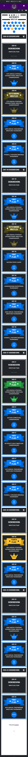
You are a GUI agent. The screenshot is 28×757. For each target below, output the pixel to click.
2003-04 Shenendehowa (11, 670)
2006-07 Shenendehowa (11, 353)
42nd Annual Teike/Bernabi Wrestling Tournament (14, 313)
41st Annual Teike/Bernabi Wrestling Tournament (14, 470)
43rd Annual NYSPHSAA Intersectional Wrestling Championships (14, 629)
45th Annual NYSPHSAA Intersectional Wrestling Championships (14, 392)
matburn (17, 724)
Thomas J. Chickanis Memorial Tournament (14, 155)
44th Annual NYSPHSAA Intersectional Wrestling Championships (14, 549)
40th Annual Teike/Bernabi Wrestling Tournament (14, 576)
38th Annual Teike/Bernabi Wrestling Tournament (14, 708)
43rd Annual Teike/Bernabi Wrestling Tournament (14, 130)
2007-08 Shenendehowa (11, 170)
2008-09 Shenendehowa (11, 36)
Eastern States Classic (14, 262)
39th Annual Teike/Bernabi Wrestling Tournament (14, 656)
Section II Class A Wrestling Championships (14, 444)
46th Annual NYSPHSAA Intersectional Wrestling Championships (14, 209)
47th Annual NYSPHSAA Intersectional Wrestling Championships (14, 75)
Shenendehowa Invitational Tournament (14, 287)
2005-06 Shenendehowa (11, 510)
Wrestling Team (14, 52)
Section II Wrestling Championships (14, 418)
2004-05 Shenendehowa (11, 590)
